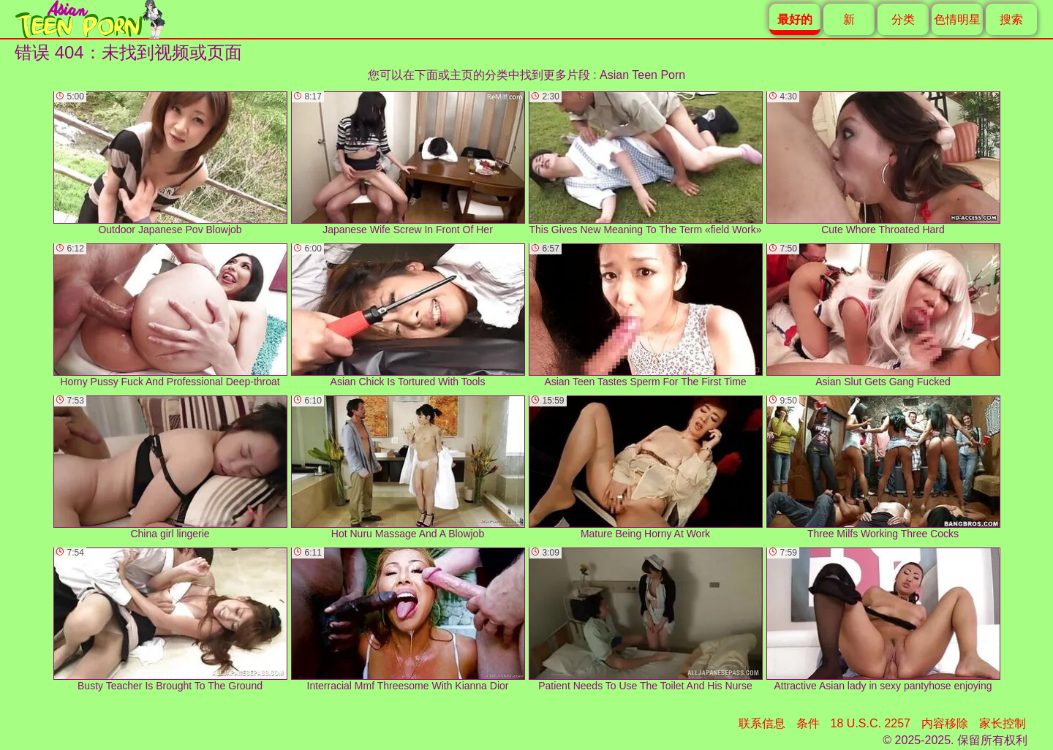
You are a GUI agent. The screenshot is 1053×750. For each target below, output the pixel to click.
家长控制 (1002, 723)
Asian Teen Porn (642, 75)
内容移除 (944, 723)
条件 (808, 723)
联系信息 (762, 723)
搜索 (1011, 19)
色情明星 (957, 19)
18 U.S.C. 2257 (870, 723)
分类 (903, 19)
